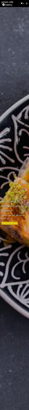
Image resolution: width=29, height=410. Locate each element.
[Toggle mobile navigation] (26, 3)
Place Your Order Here (10, 223)
